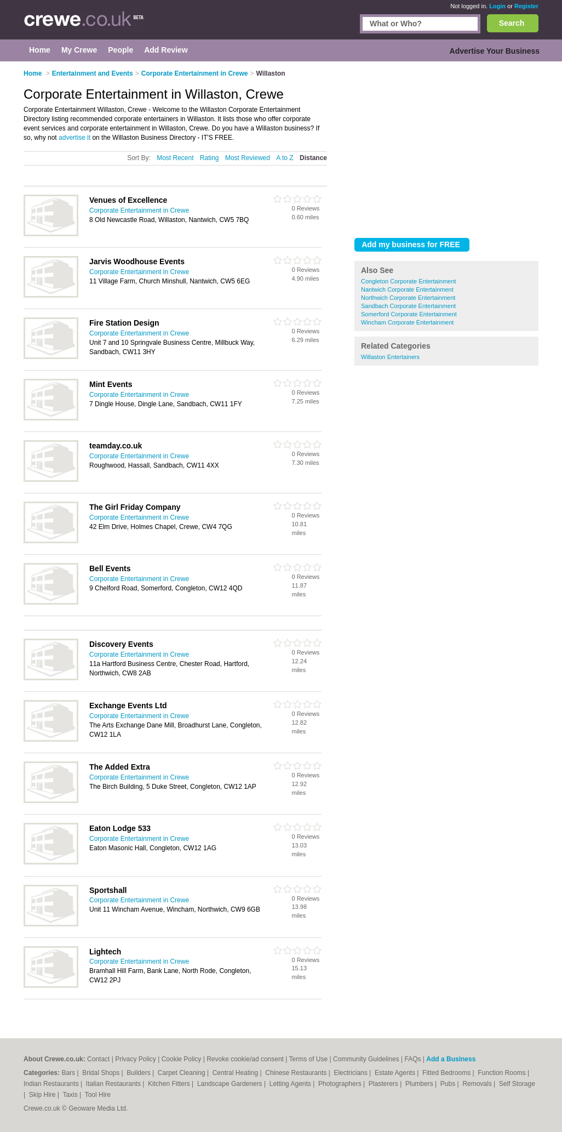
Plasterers (384, 1084)
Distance (313, 158)
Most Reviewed (247, 158)
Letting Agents (291, 1084)
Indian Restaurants (52, 1084)
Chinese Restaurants (296, 1073)
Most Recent (175, 158)
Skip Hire (43, 1095)
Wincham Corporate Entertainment (407, 322)
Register (526, 6)
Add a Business (450, 1059)
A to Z (284, 158)
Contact (98, 1059)
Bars (69, 1073)
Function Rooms (502, 1073)
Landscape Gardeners (230, 1084)
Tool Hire (98, 1095)
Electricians (351, 1073)
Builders (139, 1073)
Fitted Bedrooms (447, 1073)
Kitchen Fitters (170, 1084)
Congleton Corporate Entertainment (408, 281)
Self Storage (517, 1084)
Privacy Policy (135, 1059)
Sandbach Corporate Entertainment (408, 306)
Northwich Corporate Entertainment (408, 297)
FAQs (413, 1059)
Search (512, 23)
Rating (209, 158)
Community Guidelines (366, 1059)
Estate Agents (396, 1073)
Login (497, 6)
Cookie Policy (182, 1059)
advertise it (74, 137)
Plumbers (420, 1084)
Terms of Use (308, 1059)
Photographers (340, 1084)
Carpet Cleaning (182, 1073)
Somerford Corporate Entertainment (409, 314)
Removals (478, 1084)
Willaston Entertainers (390, 357)
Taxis (70, 1095)
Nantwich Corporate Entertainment (407, 289)
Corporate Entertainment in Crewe (139, 210)
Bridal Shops (101, 1073)
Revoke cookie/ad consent (245, 1059)
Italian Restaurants (114, 1084)
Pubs (448, 1084)
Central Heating (236, 1073)
